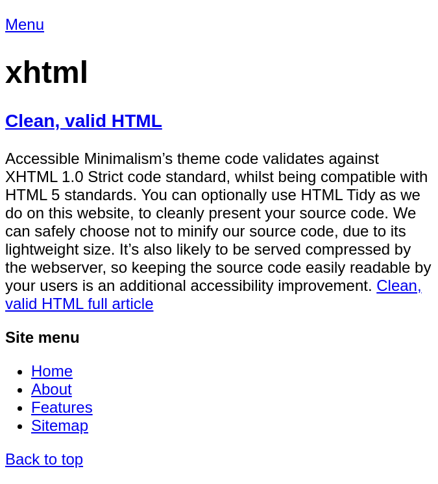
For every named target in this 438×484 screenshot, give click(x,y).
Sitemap (59, 425)
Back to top (44, 459)
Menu (24, 24)
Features (62, 407)
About (51, 389)
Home (52, 371)
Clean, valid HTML (83, 121)
